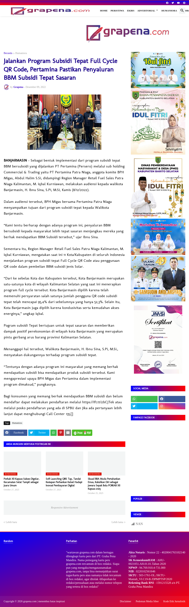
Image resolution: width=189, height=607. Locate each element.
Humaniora (169, 10)
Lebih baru (11, 522)
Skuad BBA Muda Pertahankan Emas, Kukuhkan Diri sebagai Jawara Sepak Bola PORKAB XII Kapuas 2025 (104, 484)
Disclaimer (125, 601)
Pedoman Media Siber (147, 601)
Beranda (8, 53)
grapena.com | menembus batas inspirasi (44, 601)
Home (104, 10)
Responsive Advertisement (64, 507)
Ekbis (130, 10)
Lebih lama (117, 522)
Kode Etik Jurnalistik (174, 601)
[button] (182, 11)
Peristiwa (117, 10)
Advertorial (146, 10)
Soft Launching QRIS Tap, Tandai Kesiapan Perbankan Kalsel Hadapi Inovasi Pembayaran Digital (64, 482)
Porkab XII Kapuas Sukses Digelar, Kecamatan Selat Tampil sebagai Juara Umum (21, 482)
